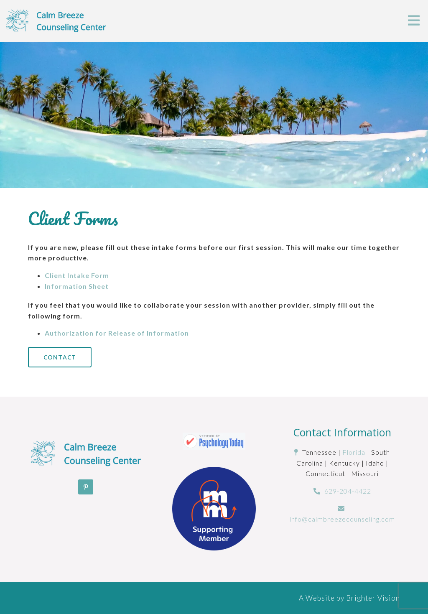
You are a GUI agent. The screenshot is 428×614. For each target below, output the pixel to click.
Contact (59, 357)
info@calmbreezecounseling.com (342, 519)
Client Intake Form (77, 275)
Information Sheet (77, 286)
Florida (353, 452)
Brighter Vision (373, 598)
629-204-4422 (347, 491)
